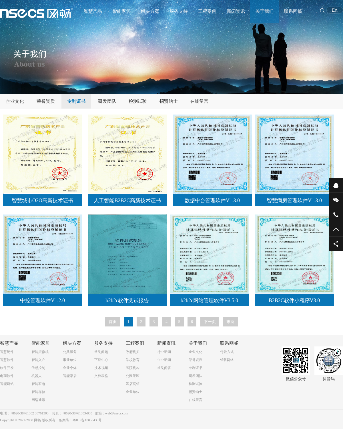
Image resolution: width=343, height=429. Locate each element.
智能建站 (7, 384)
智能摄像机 (40, 352)
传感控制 (38, 368)
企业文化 (15, 101)
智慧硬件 (7, 352)
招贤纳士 (168, 101)
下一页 (210, 322)
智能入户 (38, 360)
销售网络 (227, 360)
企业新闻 (164, 360)
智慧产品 (93, 11)
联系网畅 (293, 11)
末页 (230, 322)
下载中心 (101, 360)
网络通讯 (38, 400)
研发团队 (107, 101)
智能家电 (38, 384)
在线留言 (199, 101)
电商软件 (7, 376)
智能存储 (38, 392)
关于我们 (264, 11)
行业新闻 (164, 352)
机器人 (36, 376)
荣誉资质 (46, 101)
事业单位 (70, 360)
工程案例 (207, 11)
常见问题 (101, 352)
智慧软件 (7, 360)
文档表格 (101, 376)
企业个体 (70, 368)
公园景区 (132, 376)
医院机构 (132, 368)
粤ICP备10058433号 (87, 420)
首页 (113, 322)
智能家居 (121, 11)
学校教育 (132, 360)
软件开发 (7, 368)
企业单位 (132, 392)
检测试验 (138, 101)
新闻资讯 (236, 11)
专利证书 (76, 101)
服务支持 (178, 11)
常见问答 (164, 368)
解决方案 (150, 11)
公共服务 (70, 352)
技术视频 (101, 368)
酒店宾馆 (132, 384)
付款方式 (227, 352)
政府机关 (132, 352)
